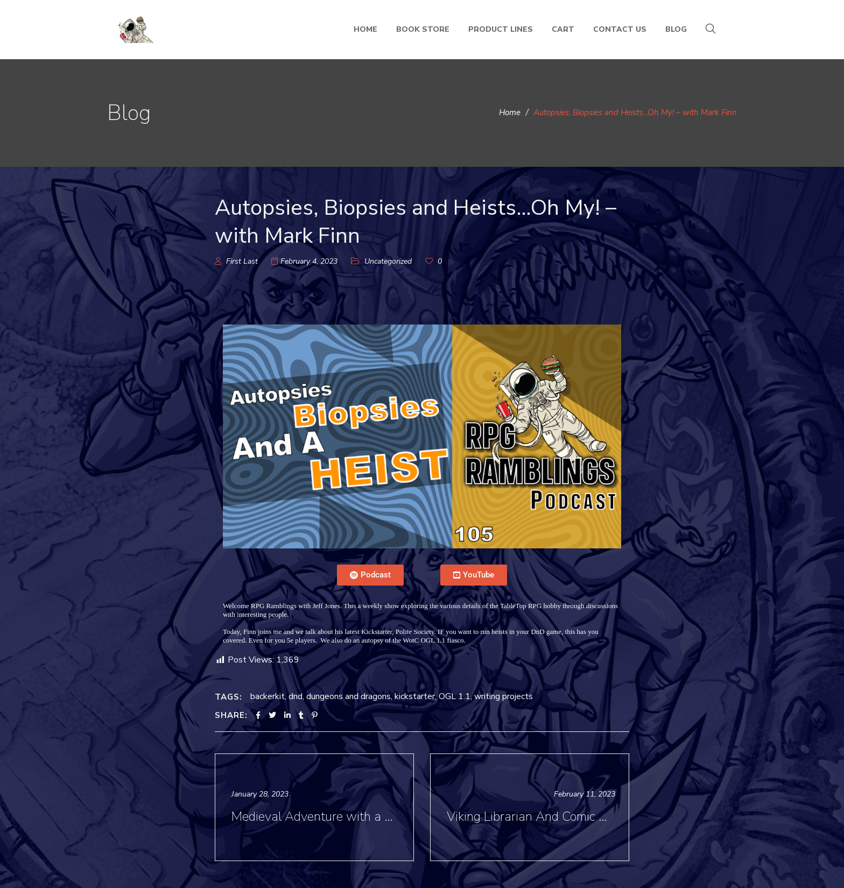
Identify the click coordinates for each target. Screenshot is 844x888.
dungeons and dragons (348, 696)
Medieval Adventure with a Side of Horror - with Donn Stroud (315, 816)
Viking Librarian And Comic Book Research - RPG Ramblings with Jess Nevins (531, 816)
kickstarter (415, 696)
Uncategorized (388, 261)
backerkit (267, 696)
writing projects (503, 696)
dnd (296, 696)
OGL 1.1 (454, 696)
